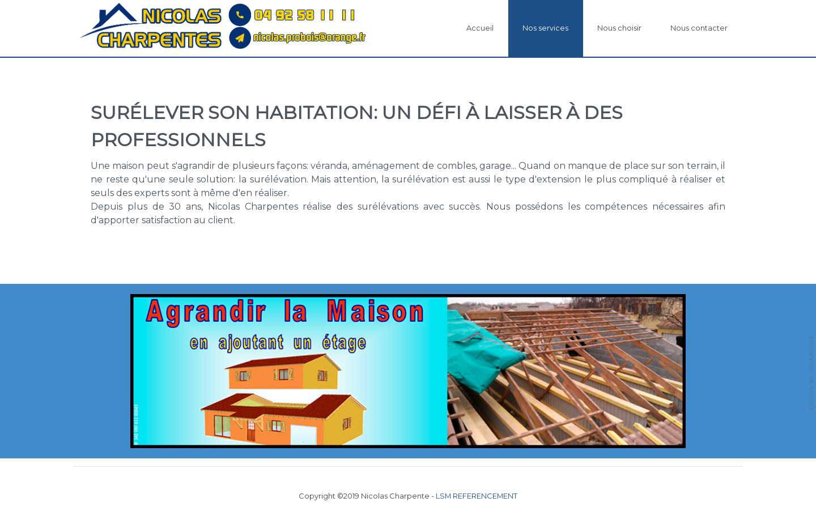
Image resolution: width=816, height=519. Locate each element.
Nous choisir (619, 28)
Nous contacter (699, 28)
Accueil (480, 28)
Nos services (545, 28)
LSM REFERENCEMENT (476, 495)
